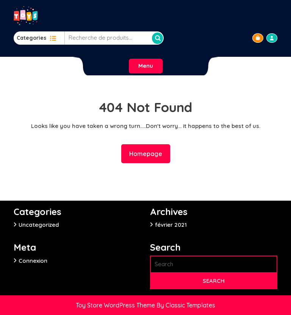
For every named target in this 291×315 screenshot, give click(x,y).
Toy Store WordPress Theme (116, 305)
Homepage (148, 153)
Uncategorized (39, 224)
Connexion (33, 260)
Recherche (157, 38)
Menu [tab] (145, 65)
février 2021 (171, 224)
